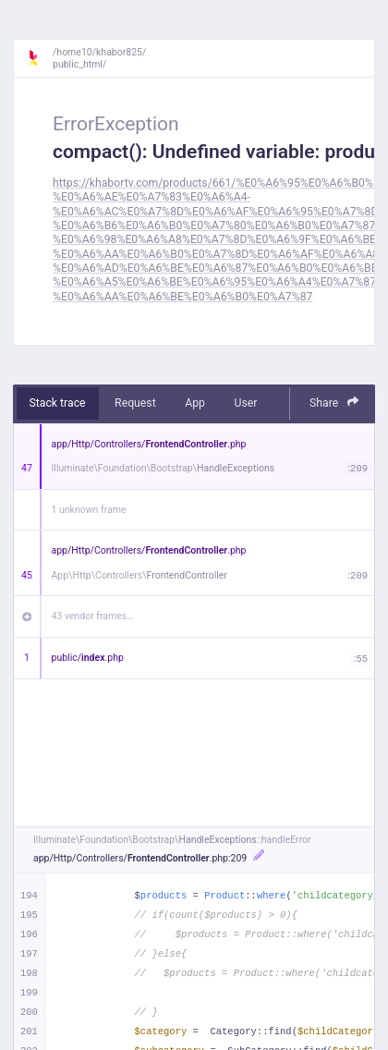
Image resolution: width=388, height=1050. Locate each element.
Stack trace (58, 403)
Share (334, 402)
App (195, 403)
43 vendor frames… (93, 616)
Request (135, 403)
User (245, 403)
